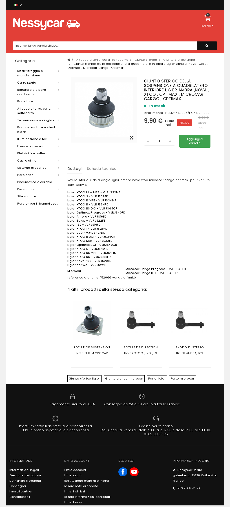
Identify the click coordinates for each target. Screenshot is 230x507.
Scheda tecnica (101, 168)
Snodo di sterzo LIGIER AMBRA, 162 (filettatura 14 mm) (189, 353)
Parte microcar (182, 378)
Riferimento (153, 113)
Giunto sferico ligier (84, 378)
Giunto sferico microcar (124, 378)
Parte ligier (157, 378)
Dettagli (75, 168)
